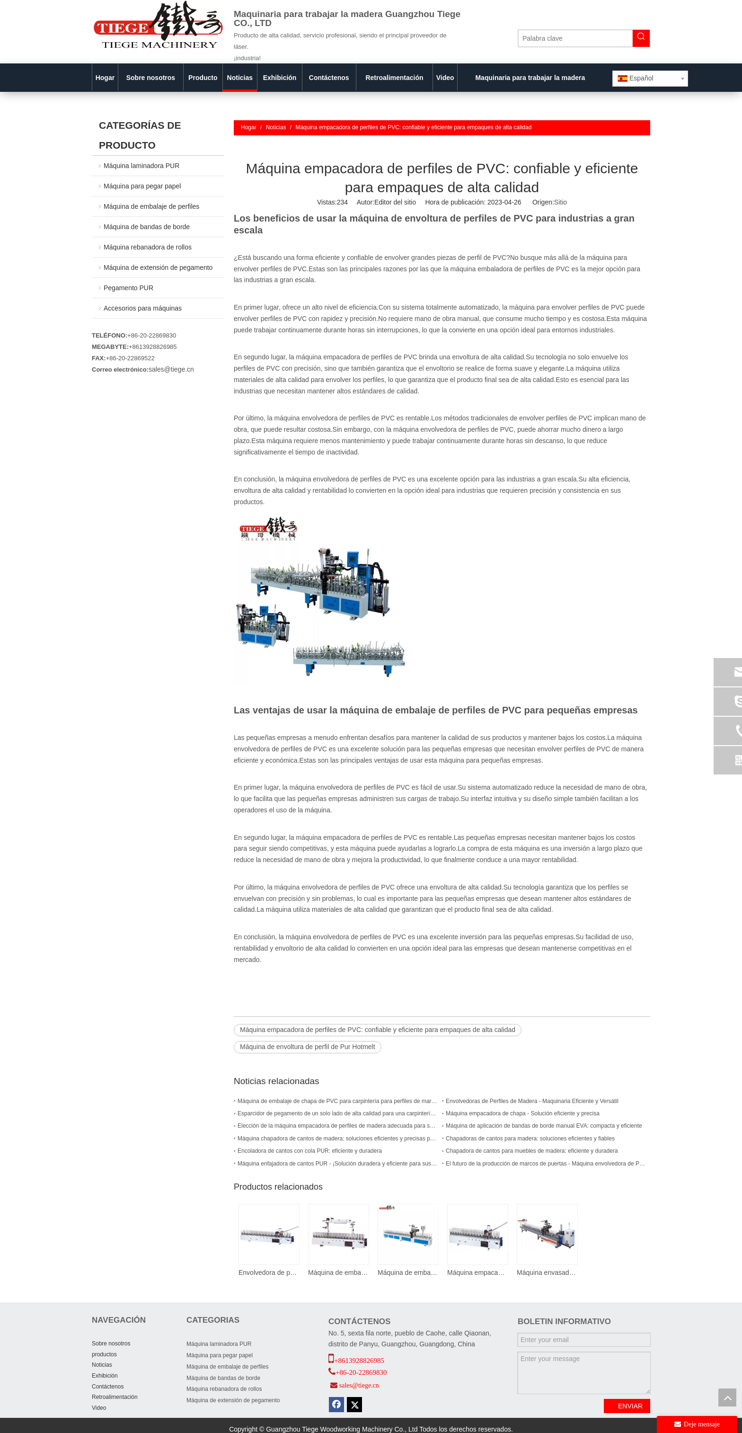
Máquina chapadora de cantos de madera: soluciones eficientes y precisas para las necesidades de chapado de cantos (338, 1138)
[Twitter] (354, 1404)
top (727, 1397)
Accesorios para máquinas (143, 308)
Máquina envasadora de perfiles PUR (547, 1272)
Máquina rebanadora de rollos (148, 247)
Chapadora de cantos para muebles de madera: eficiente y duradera (532, 1151)
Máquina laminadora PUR (141, 165)
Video (99, 1408)
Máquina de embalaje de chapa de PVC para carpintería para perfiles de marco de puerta (338, 1101)
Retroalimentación (115, 1397)
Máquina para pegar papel (142, 186)
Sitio (560, 202)
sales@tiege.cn (171, 369)
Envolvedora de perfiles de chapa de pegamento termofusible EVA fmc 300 (268, 1272)
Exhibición (105, 1375)
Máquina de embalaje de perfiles (151, 206)
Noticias (102, 1365)
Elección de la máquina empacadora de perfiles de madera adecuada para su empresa (338, 1125)
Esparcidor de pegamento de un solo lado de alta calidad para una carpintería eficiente (338, 1113)
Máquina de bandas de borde (147, 227)
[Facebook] (336, 1404)
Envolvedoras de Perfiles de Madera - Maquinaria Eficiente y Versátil (532, 1101)
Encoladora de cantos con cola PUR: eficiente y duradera (310, 1151)
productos (104, 1354)
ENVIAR (630, 1406)
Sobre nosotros (111, 1343)
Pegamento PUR (128, 288)
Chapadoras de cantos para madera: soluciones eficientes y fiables (530, 1138)
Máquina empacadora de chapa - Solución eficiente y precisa (523, 1113)
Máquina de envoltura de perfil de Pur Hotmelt (307, 1046)
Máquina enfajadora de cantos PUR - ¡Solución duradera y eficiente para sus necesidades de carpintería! (338, 1163)
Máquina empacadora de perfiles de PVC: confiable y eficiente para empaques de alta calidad (377, 1029)
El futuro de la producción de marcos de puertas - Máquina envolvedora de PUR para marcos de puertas (546, 1163)
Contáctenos (108, 1386)
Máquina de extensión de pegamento (158, 267)
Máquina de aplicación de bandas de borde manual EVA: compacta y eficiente (544, 1125)
